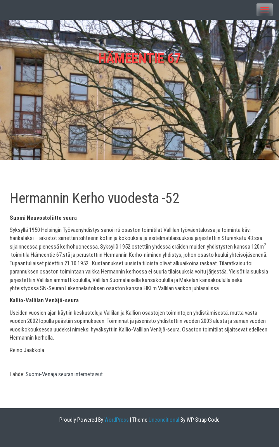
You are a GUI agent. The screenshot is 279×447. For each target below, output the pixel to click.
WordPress (116, 420)
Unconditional (163, 420)
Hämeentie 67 (139, 59)
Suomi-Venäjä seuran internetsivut (64, 374)
